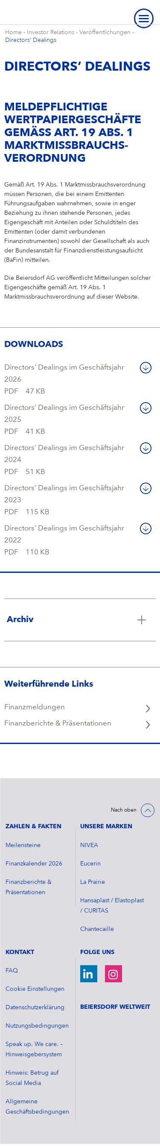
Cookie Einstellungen (35, 989)
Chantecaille (97, 929)
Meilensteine (23, 845)
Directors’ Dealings (30, 40)
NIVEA (89, 845)
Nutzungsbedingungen (37, 1026)
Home (13, 33)
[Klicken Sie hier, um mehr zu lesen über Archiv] (80, 620)
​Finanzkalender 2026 (34, 864)
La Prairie (92, 882)
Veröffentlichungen (105, 33)
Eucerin (90, 864)
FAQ (12, 971)
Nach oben (124, 810)
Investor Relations (50, 33)
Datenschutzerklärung (35, 1008)
